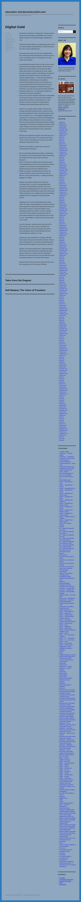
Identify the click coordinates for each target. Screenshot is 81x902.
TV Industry (62, 854)
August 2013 (62, 375)
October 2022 (62, 192)
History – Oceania (64, 633)
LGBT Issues (62, 671)
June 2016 (61, 318)
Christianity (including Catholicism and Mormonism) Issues (67, 578)
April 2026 (62, 122)
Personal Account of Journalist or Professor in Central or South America (67, 700)
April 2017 (61, 302)
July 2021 (61, 217)
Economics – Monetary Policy (67, 591)
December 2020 (63, 229)
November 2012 (63, 390)
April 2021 (61, 222)
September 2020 (63, 234)
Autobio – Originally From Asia (67, 488)
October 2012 (62, 392)
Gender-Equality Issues (65, 610)
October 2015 (62, 332)
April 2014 (61, 362)
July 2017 (61, 297)
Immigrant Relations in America (67, 655)
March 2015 (62, 343)
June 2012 (61, 398)
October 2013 (62, 372)
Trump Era (62, 853)
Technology (62, 841)
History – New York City (65, 628)
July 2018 (61, 277)
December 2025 (63, 129)
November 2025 (63, 130)
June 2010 (61, 438)
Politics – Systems (64, 773)
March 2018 (62, 283)
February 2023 (63, 185)
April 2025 (62, 142)
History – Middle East (64, 626)
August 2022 (62, 195)
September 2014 (63, 353)
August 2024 (62, 155)
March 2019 (62, 263)
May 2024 (61, 160)
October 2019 (62, 252)
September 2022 (63, 194)
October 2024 (62, 152)
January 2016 (62, 327)
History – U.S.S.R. (63, 641)
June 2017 (61, 298)
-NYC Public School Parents (66, 879)
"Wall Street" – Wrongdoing (66, 456)
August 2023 (62, 175)
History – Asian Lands (65, 613)
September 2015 (63, 333)
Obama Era (62, 688)
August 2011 (62, 415)
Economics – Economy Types (66, 588)
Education (61, 593)
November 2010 (63, 430)
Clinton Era (62, 581)
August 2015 (62, 335)
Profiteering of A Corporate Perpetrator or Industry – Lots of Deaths (67, 786)
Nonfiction (8, 49)
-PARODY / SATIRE (64, 451)
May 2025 (61, 140)
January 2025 (62, 147)
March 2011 (62, 423)
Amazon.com (61, 109)
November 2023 (63, 170)
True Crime (62, 848)
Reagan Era (62, 796)
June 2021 (61, 219)
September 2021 (63, 214)
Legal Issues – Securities (65, 666)
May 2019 (61, 260)
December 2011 (63, 408)
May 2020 (61, 240)
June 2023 (61, 179)
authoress (7, 33)
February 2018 (63, 285)
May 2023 (61, 180)
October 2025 (62, 132)
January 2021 (62, 227)
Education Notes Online (65, 881)
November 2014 (63, 350)
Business (7, 41)
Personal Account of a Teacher (67, 690)
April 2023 (62, 182)
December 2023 (63, 169)
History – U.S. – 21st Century (66, 640)
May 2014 (61, 360)
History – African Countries (66, 611)
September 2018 (63, 273)
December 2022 (63, 189)
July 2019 (61, 257)
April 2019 (62, 262)
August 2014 (62, 355)
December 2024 (63, 149)
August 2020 (62, 235)
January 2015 (62, 347)
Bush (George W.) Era (64, 551)
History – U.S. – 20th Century (66, 638)
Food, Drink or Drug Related (66, 606)
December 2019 (63, 248)
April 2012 (61, 402)
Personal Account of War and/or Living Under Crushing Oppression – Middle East (67, 743)
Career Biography (63, 570)
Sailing (61, 799)
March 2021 (62, 224)
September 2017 (63, 293)
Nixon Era (61, 681)
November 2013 (63, 370)
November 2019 (63, 250)
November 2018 (63, 270)
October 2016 (62, 312)
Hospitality (62, 650)
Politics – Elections (64, 765)
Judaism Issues (63, 665)
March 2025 (62, 144)
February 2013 (62, 385)
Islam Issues (62, 663)
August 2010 (62, 435)
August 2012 (62, 395)
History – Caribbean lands (66, 615)
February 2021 (63, 225)
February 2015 (63, 345)
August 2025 (62, 135)
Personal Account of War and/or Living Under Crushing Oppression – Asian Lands (67, 726)
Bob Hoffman (62, 884)
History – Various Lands (65, 643)
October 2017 (62, 292)
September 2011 (63, 413)
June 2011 (61, 418)
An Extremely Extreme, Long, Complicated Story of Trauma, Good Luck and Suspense (66, 468)
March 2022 (62, 204)
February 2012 (63, 405)
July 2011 (61, 417)
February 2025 (63, 145)
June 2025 (61, 139)
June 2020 (61, 238)
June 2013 (61, 378)
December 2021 (63, 209)
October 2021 (62, 212)
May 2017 (61, 300)
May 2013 (61, 380)
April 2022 (62, 202)
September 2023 (63, 174)
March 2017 (62, 303)
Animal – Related (63, 471)
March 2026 (62, 124)
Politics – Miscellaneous (65, 768)
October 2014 (62, 352)
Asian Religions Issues (65, 480)
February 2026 (63, 125)
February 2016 (63, 325)
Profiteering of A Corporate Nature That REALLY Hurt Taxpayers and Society (66, 781)
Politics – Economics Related (66, 763)
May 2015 (61, 340)
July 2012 (61, 397)
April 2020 (62, 242)
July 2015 (61, 337)
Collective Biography (64, 583)
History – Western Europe (66, 645)
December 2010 (63, 428)
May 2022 (61, 200)
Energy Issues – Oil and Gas (66, 600)
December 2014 (63, 348)
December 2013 (63, 368)
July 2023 (61, 177)
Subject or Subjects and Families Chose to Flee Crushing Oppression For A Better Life (67, 814)
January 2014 (62, 367)
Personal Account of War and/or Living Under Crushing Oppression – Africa (67, 721)
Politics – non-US (64, 770)
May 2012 (61, 400)
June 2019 (61, 258)
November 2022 (63, 190)
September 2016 (63, 313)
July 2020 (61, 237)
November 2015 (63, 330)
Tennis (61, 843)
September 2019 (63, 253)
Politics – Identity (63, 766)
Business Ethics (63, 555)
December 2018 (63, 268)
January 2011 (62, 427)
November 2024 (63, 150)
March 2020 (62, 243)
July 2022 (61, 197)
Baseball (61, 526)
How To (61, 651)
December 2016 (63, 308)
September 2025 (63, 134)
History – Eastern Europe (65, 623)
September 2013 (63, 373)
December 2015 (63, 328)
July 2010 (61, 437)
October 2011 (62, 412)
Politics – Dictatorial (64, 761)
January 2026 (62, 127)
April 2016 (62, 322)
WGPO (61, 883)
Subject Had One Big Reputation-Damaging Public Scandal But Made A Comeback (67, 809)
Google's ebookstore (63, 107)
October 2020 (62, 232)
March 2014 (62, 363)
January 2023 (62, 187)
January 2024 (62, 167)
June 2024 (61, 159)
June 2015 (61, 338)
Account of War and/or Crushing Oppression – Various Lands (67, 463)
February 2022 (63, 205)
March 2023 (62, 184)
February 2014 (63, 365)
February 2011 (62, 425)
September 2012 (63, 393)
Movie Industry (63, 675)
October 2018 (62, 272)
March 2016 (62, 323)
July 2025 (61, 137)
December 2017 (63, 288)
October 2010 (62, 432)
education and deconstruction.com (25, 12)
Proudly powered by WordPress (32, 895)
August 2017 (62, 295)
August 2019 (62, 255)
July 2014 (61, 357)
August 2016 (62, 315)
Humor (61, 653)
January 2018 (62, 287)
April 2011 (61, 422)
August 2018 (62, 275)
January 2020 (62, 247)
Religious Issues (63, 798)
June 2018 (61, 278)
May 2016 (61, 320)
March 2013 (62, 383)
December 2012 (63, 388)
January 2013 (62, 387)
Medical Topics (63, 673)
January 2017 (62, 307)
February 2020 (63, 245)
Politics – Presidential (64, 771)
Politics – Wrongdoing (65, 778)
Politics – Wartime (64, 776)
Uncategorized (63, 859)
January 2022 (62, 207)
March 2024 (62, 164)
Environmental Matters (65, 601)
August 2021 (62, 215)
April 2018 (61, 282)
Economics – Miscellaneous (66, 590)
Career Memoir (63, 571)
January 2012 (62, 407)
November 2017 (63, 290)
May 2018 (61, 280)
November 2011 (63, 410)
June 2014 (61, 358)
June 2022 (61, 199)
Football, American (64, 608)
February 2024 (63, 165)
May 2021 (61, 220)
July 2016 (61, 317)
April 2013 (61, 382)
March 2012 (62, 403)
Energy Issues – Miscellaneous (67, 598)
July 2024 (61, 157)
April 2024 (62, 162)
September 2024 (63, 154)
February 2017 (63, 305)
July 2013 (61, 377)
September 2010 (63, 433)
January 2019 (62, 267)
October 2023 (62, 172)
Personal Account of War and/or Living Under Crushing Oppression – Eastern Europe (67, 738)
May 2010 (61, 440)
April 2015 (61, 342)
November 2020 (63, 230)
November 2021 (63, 210)
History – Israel (63, 625)
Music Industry (63, 676)
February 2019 (63, 265)
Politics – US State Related (66, 775)
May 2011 (61, 420)
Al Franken (62, 878)
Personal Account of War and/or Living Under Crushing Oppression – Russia (67, 748)
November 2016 (63, 310)
